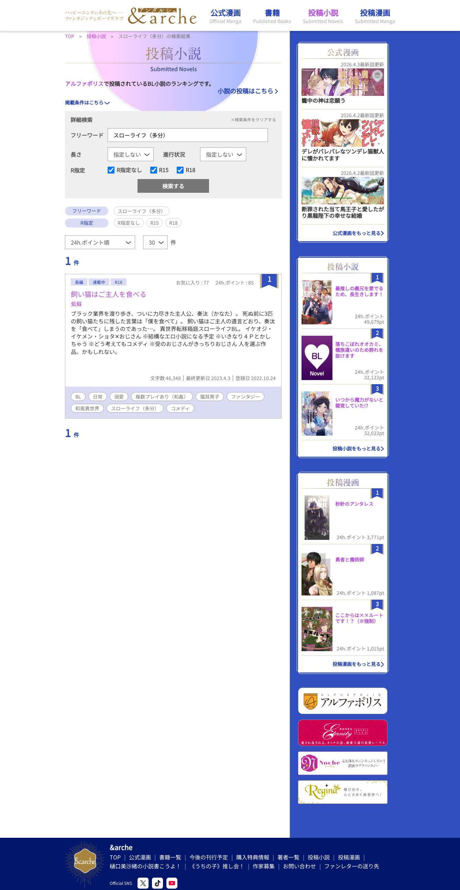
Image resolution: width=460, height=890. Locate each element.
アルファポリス (84, 83)
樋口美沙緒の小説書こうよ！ (145, 866)
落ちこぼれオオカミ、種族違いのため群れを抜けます (359, 350)
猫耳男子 (209, 396)
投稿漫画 (349, 857)
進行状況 (174, 154)
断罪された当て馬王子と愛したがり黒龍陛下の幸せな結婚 (343, 212)
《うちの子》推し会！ (216, 866)
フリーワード (86, 135)
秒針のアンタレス (354, 503)
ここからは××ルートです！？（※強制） (359, 618)
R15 (163, 170)
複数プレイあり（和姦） (161, 396)
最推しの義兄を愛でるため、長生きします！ (359, 291)
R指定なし (129, 170)
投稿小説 (319, 857)
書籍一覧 (170, 857)
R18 (190, 170)
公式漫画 (140, 857)
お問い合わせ (299, 866)
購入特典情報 (252, 857)
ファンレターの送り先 (351, 866)
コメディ (180, 408)
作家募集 (264, 866)
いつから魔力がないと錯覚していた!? (359, 402)
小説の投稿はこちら (245, 90)
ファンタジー (245, 396)
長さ (75, 154)
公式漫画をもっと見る (356, 233)
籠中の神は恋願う (324, 100)
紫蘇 (76, 304)
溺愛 (119, 396)
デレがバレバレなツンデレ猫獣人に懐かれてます (343, 154)
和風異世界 (87, 408)
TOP (115, 857)
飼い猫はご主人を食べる (108, 294)
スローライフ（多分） (135, 408)
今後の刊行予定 (208, 857)
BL (78, 396)
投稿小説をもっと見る (356, 448)
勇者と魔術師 (349, 559)
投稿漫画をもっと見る (356, 664)
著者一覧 (288, 857)
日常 (97, 396)
